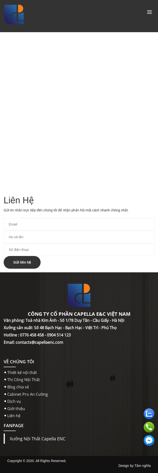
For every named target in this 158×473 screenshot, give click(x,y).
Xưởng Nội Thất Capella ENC (37, 439)
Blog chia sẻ (18, 387)
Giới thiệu (16, 408)
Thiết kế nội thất (22, 372)
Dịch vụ (14, 401)
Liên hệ (13, 415)
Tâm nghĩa (142, 466)
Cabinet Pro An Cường (27, 394)
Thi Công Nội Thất (23, 379)
